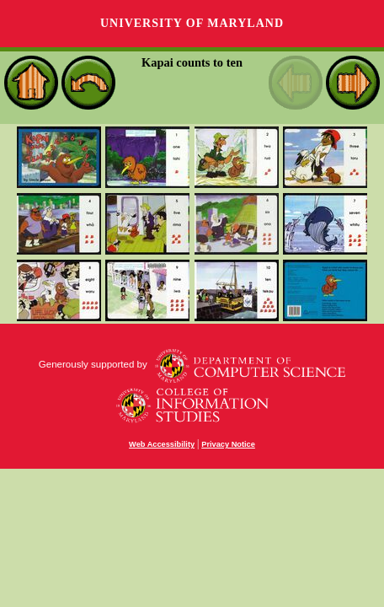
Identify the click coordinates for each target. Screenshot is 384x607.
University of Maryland (192, 23)
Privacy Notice (228, 444)
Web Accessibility (162, 444)
